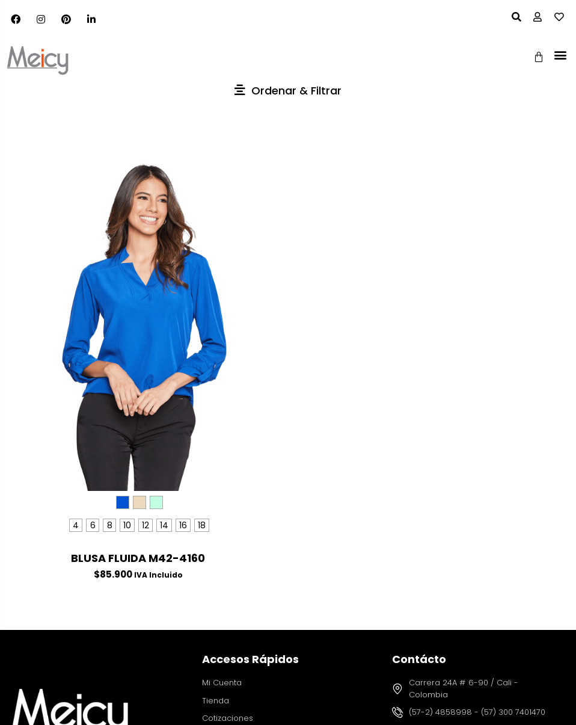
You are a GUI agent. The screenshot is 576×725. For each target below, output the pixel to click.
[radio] (123, 502)
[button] (560, 54)
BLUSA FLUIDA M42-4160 (138, 558)
